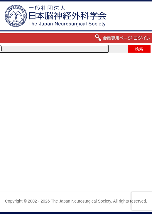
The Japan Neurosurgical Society (81, 201)
